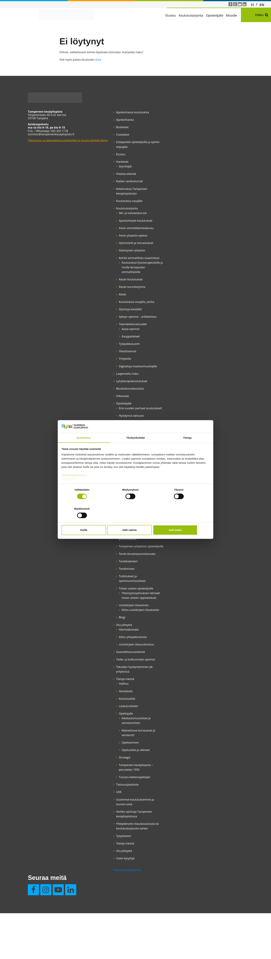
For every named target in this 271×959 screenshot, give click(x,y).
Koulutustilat (116, 783)
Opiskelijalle (217, 15)
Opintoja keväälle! (119, 333)
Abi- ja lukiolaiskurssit (122, 213)
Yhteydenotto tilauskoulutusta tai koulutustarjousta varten (121, 913)
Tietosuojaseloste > (74, 485)
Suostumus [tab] (84, 447)
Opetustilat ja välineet (124, 835)
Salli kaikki (185, 520)
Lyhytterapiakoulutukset (120, 414)
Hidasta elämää (115, 174)
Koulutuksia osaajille (118, 201)
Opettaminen (119, 827)
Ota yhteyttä (113, 700)
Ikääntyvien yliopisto (121, 260)
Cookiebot (111, 135)
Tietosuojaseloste (116, 869)
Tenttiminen (115, 630)
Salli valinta (135, 520)
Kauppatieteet (119, 365)
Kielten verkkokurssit (118, 181)
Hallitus (112, 768)
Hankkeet (111, 162)
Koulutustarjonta (193, 15)
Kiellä (85, 520)
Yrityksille (114, 387)
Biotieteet (111, 127)
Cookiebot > (70, 489)
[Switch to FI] (252, 4)
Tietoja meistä (114, 764)
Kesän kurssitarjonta (121, 306)
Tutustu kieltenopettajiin (123, 862)
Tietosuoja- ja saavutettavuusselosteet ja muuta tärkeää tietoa (60, 142)
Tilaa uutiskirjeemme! (116, 937)
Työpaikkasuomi (118, 372)
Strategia (113, 842)
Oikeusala (111, 429)
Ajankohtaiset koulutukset (124, 221)
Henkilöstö (115, 776)
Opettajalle (115, 798)
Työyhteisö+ (112, 925)
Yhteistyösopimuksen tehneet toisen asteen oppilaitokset (124, 663)
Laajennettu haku (116, 407)
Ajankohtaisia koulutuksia (121, 112)
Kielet (111, 313)
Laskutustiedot (117, 791)
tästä (98, 60)
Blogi (111, 693)
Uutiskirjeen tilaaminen (123, 676)
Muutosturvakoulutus (119, 421)
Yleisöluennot (116, 379)
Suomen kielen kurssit (122, 578)
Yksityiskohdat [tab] (135, 447)
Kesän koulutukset (119, 298)
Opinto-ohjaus (117, 535)
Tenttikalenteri (117, 622)
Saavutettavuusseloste (119, 732)
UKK (107, 877)
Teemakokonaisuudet (122, 353)
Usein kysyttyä (159, 127)
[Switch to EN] (262, 4)
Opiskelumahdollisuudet (123, 559)
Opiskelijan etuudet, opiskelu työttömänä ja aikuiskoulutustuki (122, 546)
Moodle (234, 15)
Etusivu (173, 15)
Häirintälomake (117, 705)
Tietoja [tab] (187, 447)
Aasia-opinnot (119, 357)
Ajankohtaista (114, 120)
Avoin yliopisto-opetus (122, 240)
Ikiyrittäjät (114, 166)
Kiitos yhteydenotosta (122, 712)
